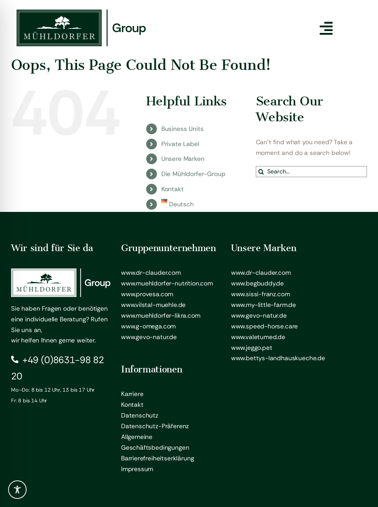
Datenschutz (139, 415)
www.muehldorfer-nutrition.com (167, 283)
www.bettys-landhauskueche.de (278, 358)
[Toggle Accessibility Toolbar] (17, 490)
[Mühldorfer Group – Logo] (81, 13)
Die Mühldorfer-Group (193, 174)
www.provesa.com (147, 294)
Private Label (180, 144)
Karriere (132, 394)
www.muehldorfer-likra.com (160, 315)
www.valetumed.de (258, 337)
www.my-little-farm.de (263, 305)
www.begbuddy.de (257, 283)
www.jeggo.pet (251, 348)
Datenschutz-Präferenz (155, 426)
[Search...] (311, 171)
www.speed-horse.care (264, 326)
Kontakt (172, 189)
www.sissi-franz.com (260, 294)
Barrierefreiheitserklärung (157, 458)
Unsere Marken (183, 159)
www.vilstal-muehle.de (153, 305)
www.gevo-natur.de (149, 337)
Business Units (182, 129)
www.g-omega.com (148, 326)
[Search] (261, 171)
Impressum (137, 469)
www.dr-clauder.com (151, 272)
